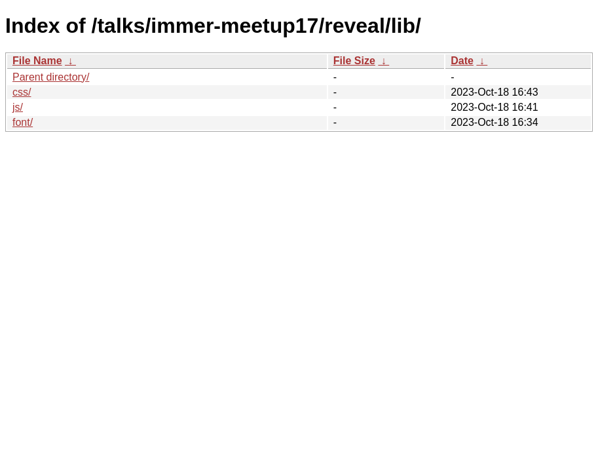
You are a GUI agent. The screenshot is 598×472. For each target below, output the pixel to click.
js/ (17, 107)
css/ (21, 92)
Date (462, 60)
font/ (22, 122)
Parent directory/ (50, 77)
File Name (37, 60)
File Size (354, 60)
